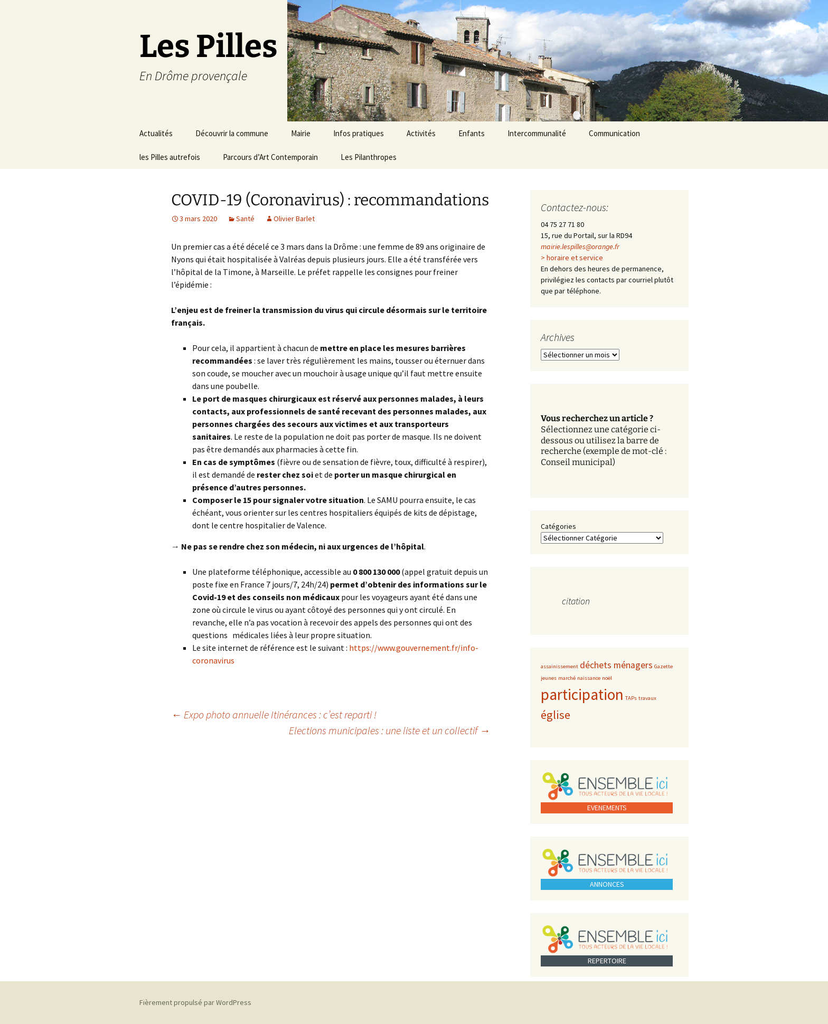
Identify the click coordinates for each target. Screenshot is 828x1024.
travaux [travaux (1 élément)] (647, 698)
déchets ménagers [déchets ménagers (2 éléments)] (616, 665)
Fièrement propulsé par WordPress (195, 1002)
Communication (614, 133)
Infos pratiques (358, 133)
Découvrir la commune (231, 133)
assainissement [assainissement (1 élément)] (559, 666)
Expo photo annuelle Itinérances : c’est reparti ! (274, 714)
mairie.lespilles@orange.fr (580, 246)
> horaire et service (572, 257)
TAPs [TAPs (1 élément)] (631, 698)
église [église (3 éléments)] (555, 714)
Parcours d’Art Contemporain (270, 157)
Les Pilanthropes (369, 157)
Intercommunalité (536, 133)
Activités (421, 133)
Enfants (471, 133)
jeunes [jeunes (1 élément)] (549, 678)
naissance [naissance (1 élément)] (588, 678)
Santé (245, 218)
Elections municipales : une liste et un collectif (389, 730)
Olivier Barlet (294, 218)
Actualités (156, 133)
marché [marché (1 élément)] (567, 678)
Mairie (300, 133)
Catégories (558, 526)
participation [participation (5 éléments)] (582, 694)
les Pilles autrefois (169, 157)
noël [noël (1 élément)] (607, 678)
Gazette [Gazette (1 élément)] (663, 666)
